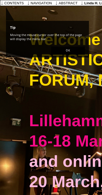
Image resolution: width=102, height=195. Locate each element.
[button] (68, 51)
